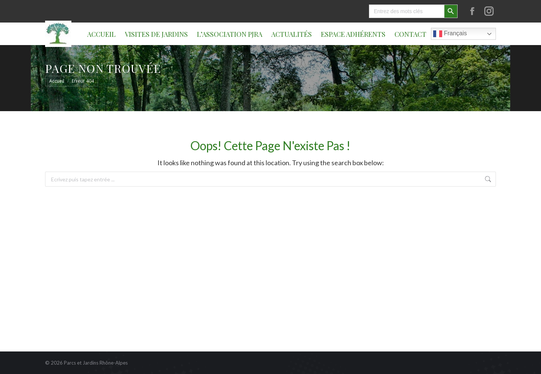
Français (450, 33)
